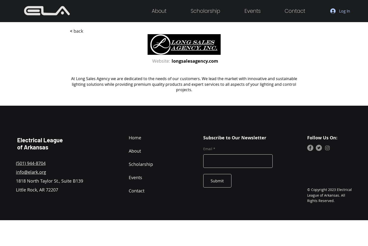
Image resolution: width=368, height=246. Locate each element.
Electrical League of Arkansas (40, 143)
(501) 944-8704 (31, 163)
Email (207, 149)
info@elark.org (31, 172)
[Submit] (217, 181)
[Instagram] (327, 148)
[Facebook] (310, 148)
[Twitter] (319, 148)
